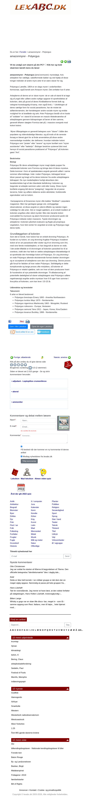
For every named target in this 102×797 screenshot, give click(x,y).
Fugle (12, 540)
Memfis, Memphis (19, 677)
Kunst (33, 522)
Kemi (33, 510)
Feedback (45, 332)
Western (15, 710)
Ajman (14, 646)
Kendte (34, 513)
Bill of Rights (16, 784)
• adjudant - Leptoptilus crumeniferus (29, 381)
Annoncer (23, 790)
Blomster (14, 510)
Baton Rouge (17, 757)
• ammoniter (17, 402)
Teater (54, 522)
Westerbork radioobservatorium (25, 715)
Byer (12, 513)
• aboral (15, 392)
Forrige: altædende (20, 357)
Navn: (13, 420)
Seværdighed (58, 510)
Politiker (55, 504)
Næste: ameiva (62, 357)
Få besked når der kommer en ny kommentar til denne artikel (45, 451)
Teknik (55, 525)
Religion (55, 507)
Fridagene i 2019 (18, 775)
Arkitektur (14, 504)
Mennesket (36, 531)
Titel (54, 531)
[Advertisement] (40, 31)
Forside (22, 52)
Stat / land (56, 519)
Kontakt (33, 790)
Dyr (11, 519)
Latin (33, 525)
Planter (55, 501)
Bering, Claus (17, 659)
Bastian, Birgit (17, 766)
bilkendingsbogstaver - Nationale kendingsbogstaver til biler (37, 748)
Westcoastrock (17, 719)
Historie (13, 546)
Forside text (16, 753)
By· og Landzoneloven (21, 762)
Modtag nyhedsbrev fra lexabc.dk (37, 456)
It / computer (36, 501)
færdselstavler (17, 779)
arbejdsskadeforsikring (21, 664)
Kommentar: (14, 435)
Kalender (35, 507)
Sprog (54, 516)
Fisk (12, 522)
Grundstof (14, 543)
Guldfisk (14, 693)
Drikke (13, 516)
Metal (33, 534)
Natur (33, 543)
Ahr (12, 744)
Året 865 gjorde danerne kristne (25, 733)
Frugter (13, 537)
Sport (54, 513)
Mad (33, 528)
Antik (12, 501)
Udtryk (55, 534)
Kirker (33, 516)
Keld (12, 577)
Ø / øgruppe (57, 543)
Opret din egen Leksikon (42, 327)
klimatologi (16, 650)
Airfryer (14, 702)
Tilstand (55, 528)
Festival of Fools (18, 673)
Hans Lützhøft (16, 588)
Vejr (53, 537)
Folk (12, 528)
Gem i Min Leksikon (18, 327)
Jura (33, 504)
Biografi (13, 507)
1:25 (13, 728)
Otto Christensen (17, 566)
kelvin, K (15, 655)
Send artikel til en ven (24, 332)
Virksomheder (58, 540)
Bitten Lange (15, 598)
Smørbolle (15, 706)
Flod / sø (14, 525)
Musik (33, 537)
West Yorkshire (17, 724)
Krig (33, 519)
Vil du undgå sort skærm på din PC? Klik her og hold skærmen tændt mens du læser (36, 66)
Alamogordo (16, 697)
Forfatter (14, 534)
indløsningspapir (18, 681)
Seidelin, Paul (17, 668)
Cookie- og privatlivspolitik (49, 790)
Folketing (14, 531)
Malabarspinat (17, 771)
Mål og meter (37, 540)
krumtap (14, 641)
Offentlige (35, 546)
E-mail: (13, 426)
